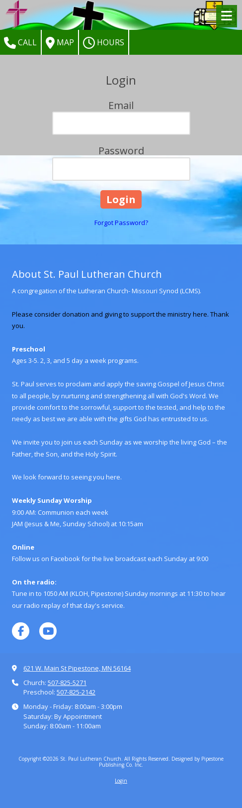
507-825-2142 (76, 692)
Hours (103, 43)
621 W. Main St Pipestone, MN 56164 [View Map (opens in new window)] (77, 668)
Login (121, 780)
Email (121, 105)
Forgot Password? (121, 222)
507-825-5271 (67, 682)
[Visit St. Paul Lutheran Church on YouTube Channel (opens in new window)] (48, 631)
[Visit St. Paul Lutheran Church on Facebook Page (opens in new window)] (20, 631)
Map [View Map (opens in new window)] (60, 43)
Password (121, 150)
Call (20, 43)
